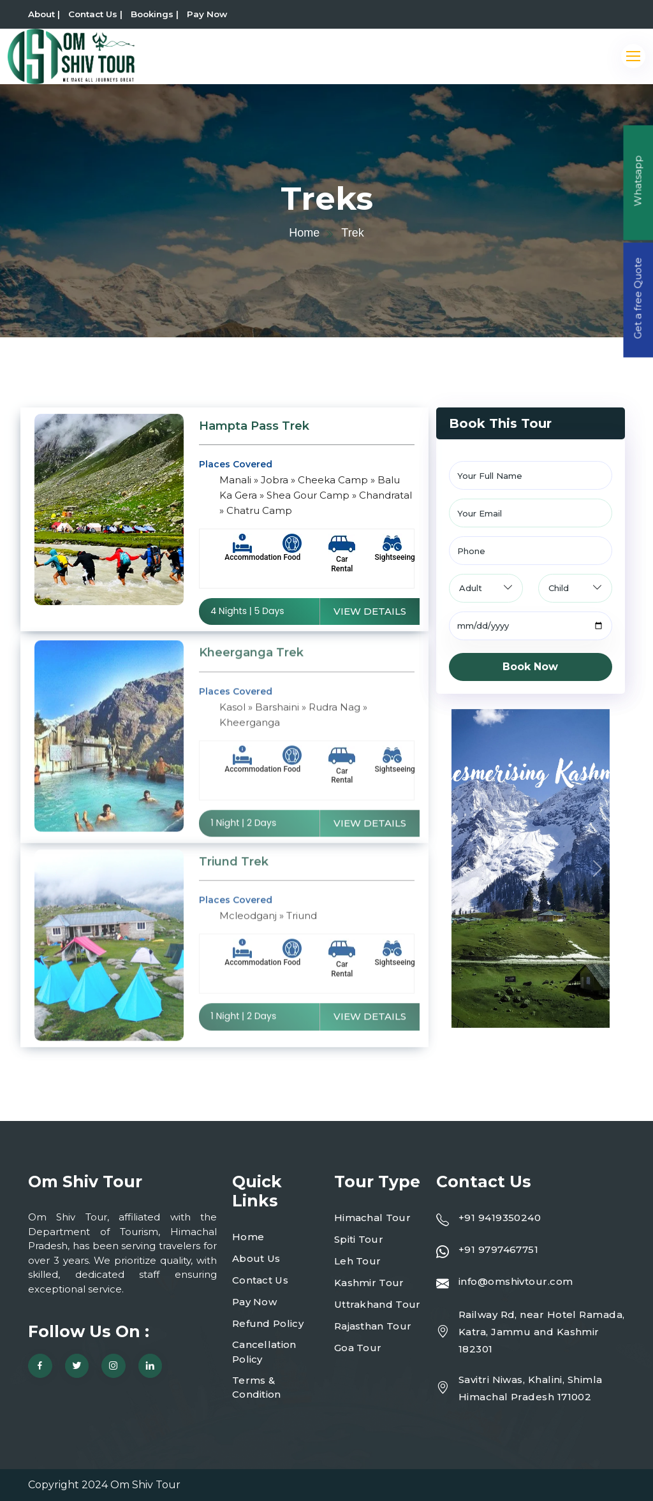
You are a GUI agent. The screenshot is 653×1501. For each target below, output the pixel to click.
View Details (370, 612)
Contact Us (260, 1280)
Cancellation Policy (264, 1351)
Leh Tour (357, 1261)
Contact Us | (95, 14)
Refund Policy (268, 1323)
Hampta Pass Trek (254, 427)
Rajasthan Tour (372, 1326)
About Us (256, 1258)
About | (44, 14)
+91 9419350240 (500, 1218)
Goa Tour (357, 1348)
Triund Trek (233, 869)
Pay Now (207, 14)
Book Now (530, 667)
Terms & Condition (256, 1387)
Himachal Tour (372, 1218)
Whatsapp (638, 181)
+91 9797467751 (498, 1249)
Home (304, 232)
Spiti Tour (358, 1239)
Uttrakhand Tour (377, 1304)
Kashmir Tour (369, 1283)
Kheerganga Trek (251, 660)
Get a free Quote (638, 298)
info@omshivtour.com (516, 1281)
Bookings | (155, 14)
